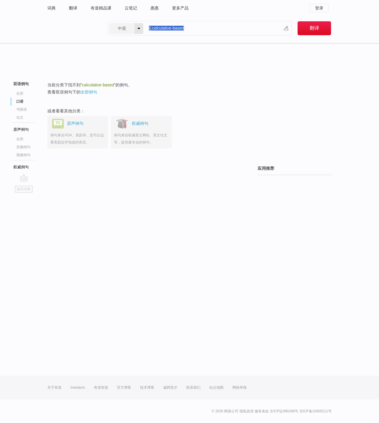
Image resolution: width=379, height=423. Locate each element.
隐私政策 (247, 411)
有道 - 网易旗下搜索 (71, 28)
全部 (19, 93)
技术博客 (147, 387)
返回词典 (24, 189)
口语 (19, 101)
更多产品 (180, 8)
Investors (77, 387)
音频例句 (23, 147)
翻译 (73, 8)
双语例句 (21, 84)
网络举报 (239, 387)
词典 (51, 8)
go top (24, 177)
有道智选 (101, 387)
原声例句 (21, 129)
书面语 (21, 109)
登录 (319, 8)
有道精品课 (101, 8)
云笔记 (131, 8)
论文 (19, 117)
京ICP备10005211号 (315, 411)
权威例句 (21, 167)
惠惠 (154, 8)
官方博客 (124, 387)
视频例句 (23, 155)
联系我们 (193, 387)
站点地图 (216, 387)
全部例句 (89, 92)
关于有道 (54, 387)
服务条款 (262, 411)
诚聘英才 (170, 387)
